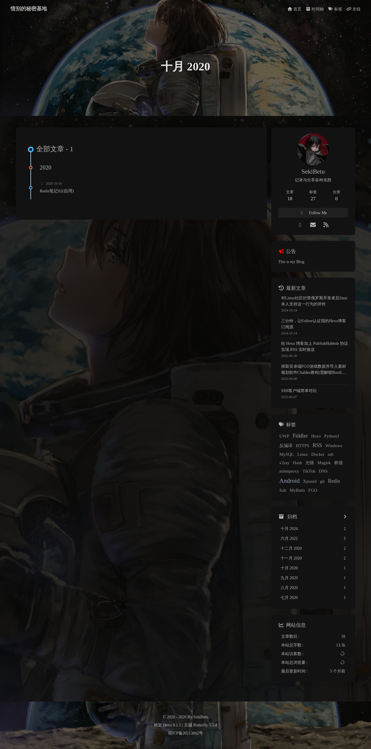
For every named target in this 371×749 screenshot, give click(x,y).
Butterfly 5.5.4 (205, 725)
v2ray (284, 462)
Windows (333, 445)
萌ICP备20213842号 (185, 733)
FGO (312, 490)
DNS (323, 471)
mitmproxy (289, 471)
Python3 (331, 435)
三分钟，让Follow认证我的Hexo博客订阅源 (313, 324)
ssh (331, 454)
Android (289, 480)
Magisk (324, 462)
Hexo (316, 435)
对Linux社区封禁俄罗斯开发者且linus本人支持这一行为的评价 (314, 301)
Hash (297, 462)
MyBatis (297, 490)
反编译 (285, 445)
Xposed (310, 481)
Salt (282, 490)
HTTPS (302, 445)
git (322, 481)
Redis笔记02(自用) (57, 191)
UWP (284, 435)
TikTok (309, 471)
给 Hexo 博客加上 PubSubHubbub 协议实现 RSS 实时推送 (314, 346)
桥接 (338, 462)
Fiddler (300, 436)
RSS (317, 445)
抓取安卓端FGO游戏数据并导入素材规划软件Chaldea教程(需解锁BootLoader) (314, 370)
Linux (302, 454)
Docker (317, 454)
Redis (334, 481)
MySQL (286, 454)
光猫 (309, 462)
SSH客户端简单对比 (299, 391)
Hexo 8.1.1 (172, 725)
